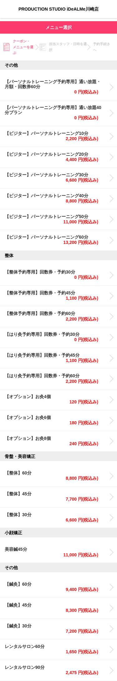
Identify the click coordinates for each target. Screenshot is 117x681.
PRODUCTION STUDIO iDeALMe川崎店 (58, 9)
